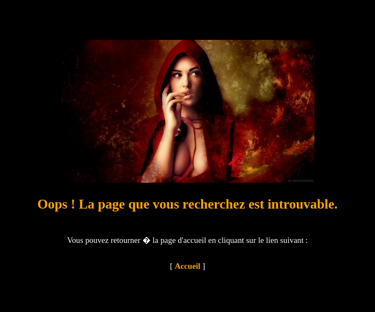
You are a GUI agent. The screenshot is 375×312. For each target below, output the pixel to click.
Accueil (187, 266)
